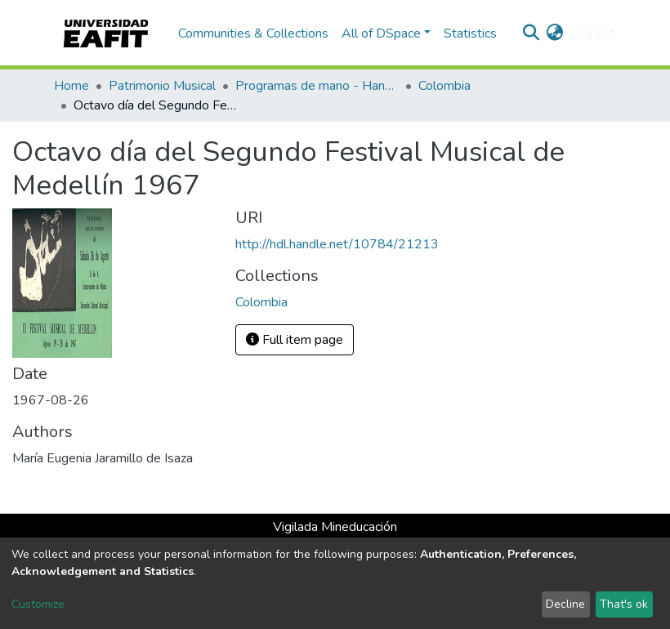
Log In (587, 33)
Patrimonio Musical (162, 86)
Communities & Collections (253, 33)
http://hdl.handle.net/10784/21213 (337, 244)
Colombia (444, 86)
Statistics (470, 33)
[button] (555, 33)
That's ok (624, 604)
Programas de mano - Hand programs (317, 86)
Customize (38, 604)
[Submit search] (531, 33)
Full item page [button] (294, 340)
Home (71, 86)
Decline (565, 604)
